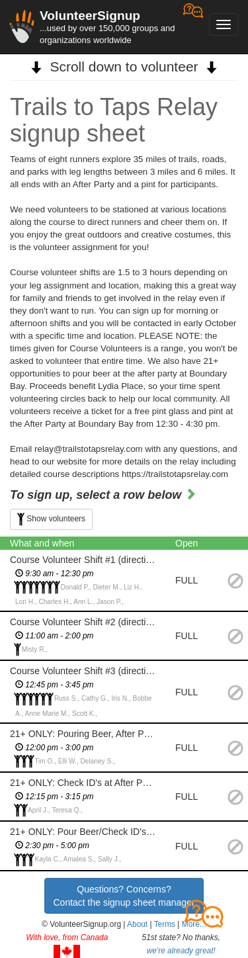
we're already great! (181, 950)
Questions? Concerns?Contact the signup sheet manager (123, 896)
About (137, 924)
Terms (164, 924)
